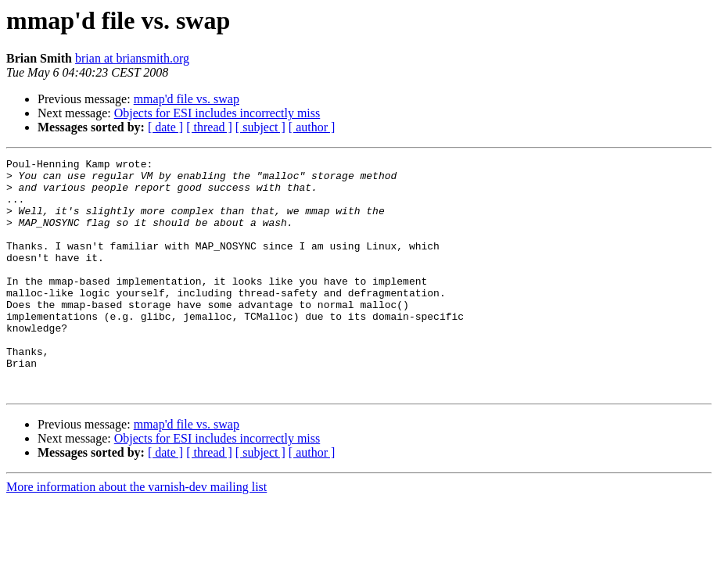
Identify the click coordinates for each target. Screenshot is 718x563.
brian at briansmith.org (132, 58)
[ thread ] (209, 127)
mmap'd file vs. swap (186, 99)
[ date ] (165, 127)
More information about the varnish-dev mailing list (136, 533)
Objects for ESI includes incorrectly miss (217, 113)
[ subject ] (260, 127)
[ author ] (312, 127)
